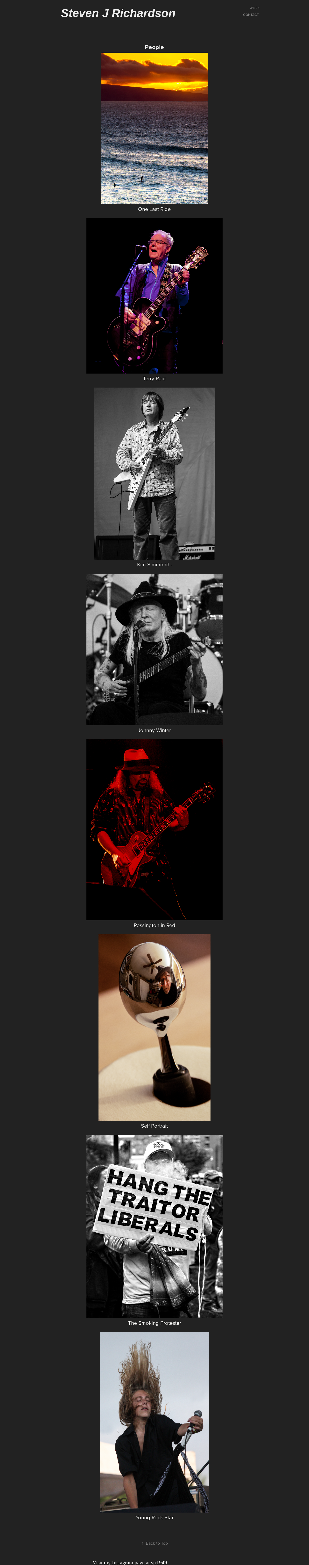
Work (255, 8)
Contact (251, 14)
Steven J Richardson (118, 13)
